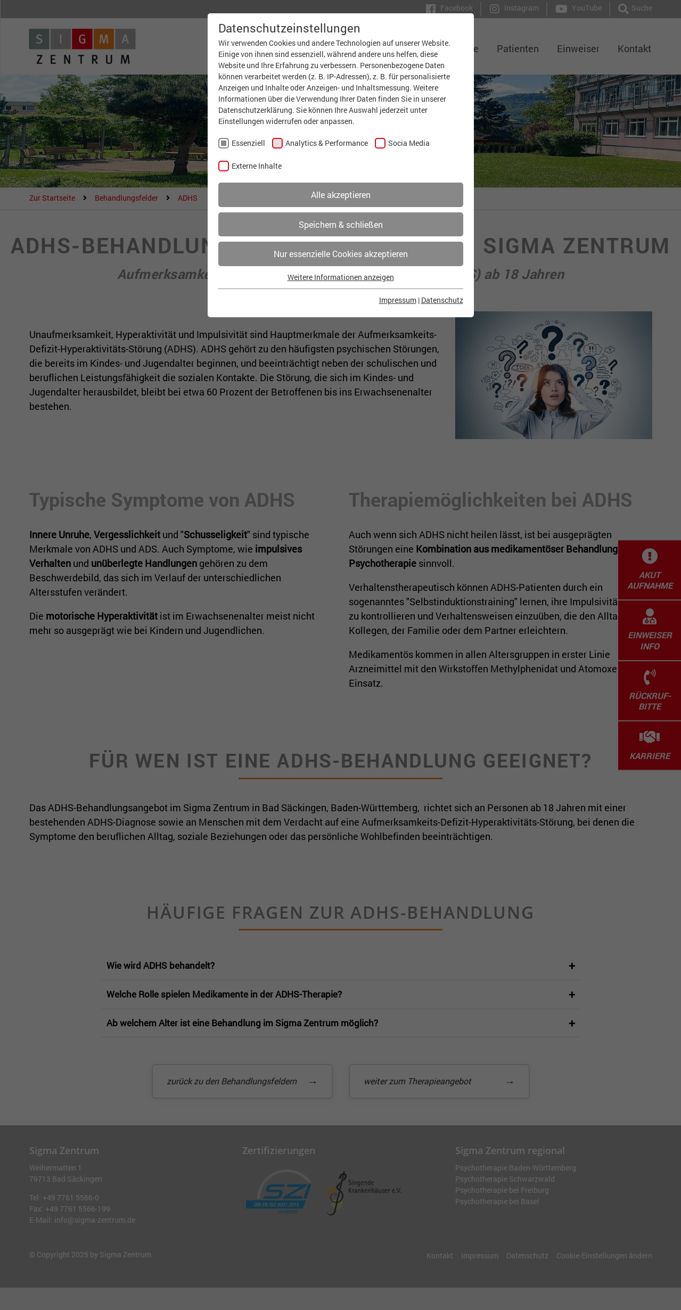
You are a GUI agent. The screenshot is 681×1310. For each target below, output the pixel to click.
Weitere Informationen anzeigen (341, 277)
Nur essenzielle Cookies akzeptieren (341, 253)
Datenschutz (442, 300)
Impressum (397, 300)
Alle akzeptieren (341, 194)
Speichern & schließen (341, 224)
